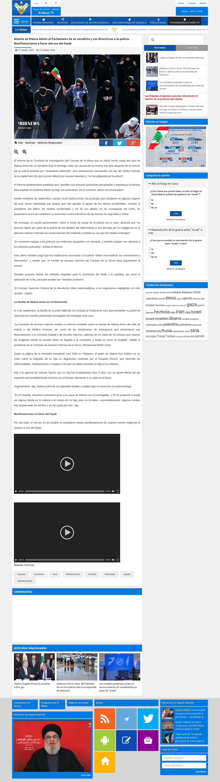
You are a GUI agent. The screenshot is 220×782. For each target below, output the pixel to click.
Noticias (62, 21)
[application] (67, 464)
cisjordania (152, 298)
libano (175, 318)
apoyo (156, 292)
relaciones (197, 325)
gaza (192, 304)
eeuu (171, 297)
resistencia (153, 331)
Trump (161, 336)
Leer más (86, 775)
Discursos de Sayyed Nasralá (90, 21)
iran (55, 574)
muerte (92, 574)
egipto (179, 299)
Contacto (192, 3)
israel (196, 311)
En (46, 3)
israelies (162, 319)
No (152, 204)
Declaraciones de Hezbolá (129, 21)
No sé (154, 207)
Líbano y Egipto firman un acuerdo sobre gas (182, 57)
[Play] (16, 491)
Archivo (203, 3)
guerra (200, 305)
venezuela (188, 336)
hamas (150, 312)
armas (162, 292)
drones (161, 298)
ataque (176, 292)
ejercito (187, 298)
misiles (186, 319)
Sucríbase (201, 771)
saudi (187, 331)
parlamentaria (25, 581)
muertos (194, 319)
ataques (187, 292)
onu (160, 324)
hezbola (161, 311)
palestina (171, 324)
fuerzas (183, 305)
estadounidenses (172, 305)
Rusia (166, 330)
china (196, 292)
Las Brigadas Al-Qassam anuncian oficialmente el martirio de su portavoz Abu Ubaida (171, 97)
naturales (110, 574)
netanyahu (151, 324)
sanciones (178, 331)
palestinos (185, 324)
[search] (175, 40)
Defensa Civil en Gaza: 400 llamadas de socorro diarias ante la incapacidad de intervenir (63, 29)
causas (22, 574)
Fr (56, 3)
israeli (150, 319)
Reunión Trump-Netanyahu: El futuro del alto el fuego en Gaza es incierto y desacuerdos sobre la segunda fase (182, 109)
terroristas (151, 336)
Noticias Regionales (50, 142)
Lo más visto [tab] (192, 48)
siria (194, 330)
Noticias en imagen (157, 121)
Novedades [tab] (160, 48)
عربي (36, 3)
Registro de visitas (79, 703)
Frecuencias (158, 21)
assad (169, 292)
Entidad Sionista (155, 305)
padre (127, 574)
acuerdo (149, 292)
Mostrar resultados (176, 219)
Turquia (170, 336)
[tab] (176, 183)
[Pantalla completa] (117, 491)
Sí (152, 200)
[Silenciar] (113, 491)
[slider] (64, 491)
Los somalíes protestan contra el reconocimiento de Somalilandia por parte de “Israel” (170, 29)
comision (39, 574)
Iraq (187, 312)
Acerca (181, 3)
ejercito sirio (199, 298)
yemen (200, 336)
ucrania (179, 336)
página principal (43, 21)
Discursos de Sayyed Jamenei (178, 703)
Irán (20, 142)
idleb (172, 312)
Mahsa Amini (73, 574)
